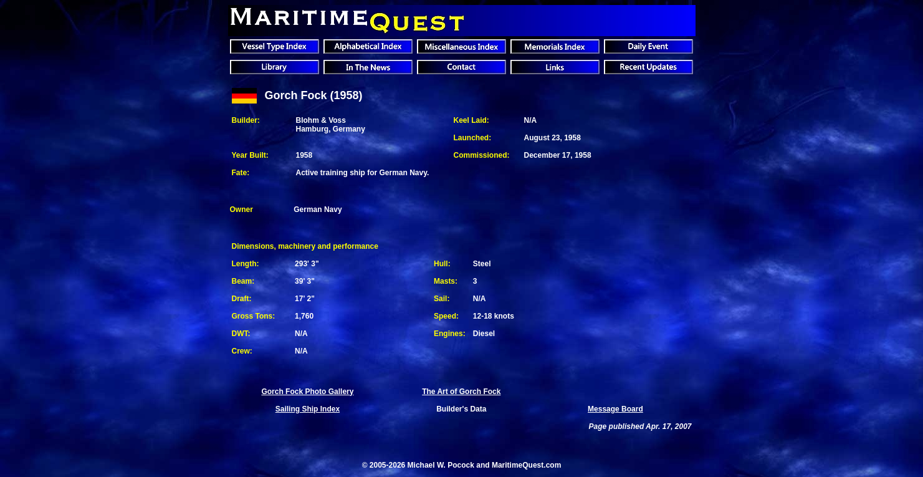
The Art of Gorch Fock (461, 391)
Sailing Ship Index (307, 409)
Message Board (615, 409)
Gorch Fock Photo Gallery (307, 391)
